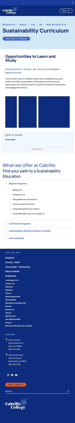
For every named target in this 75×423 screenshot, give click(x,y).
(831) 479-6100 (14, 349)
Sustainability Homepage (16, 39)
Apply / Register (15, 385)
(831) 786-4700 (14, 364)
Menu (65, 11)
